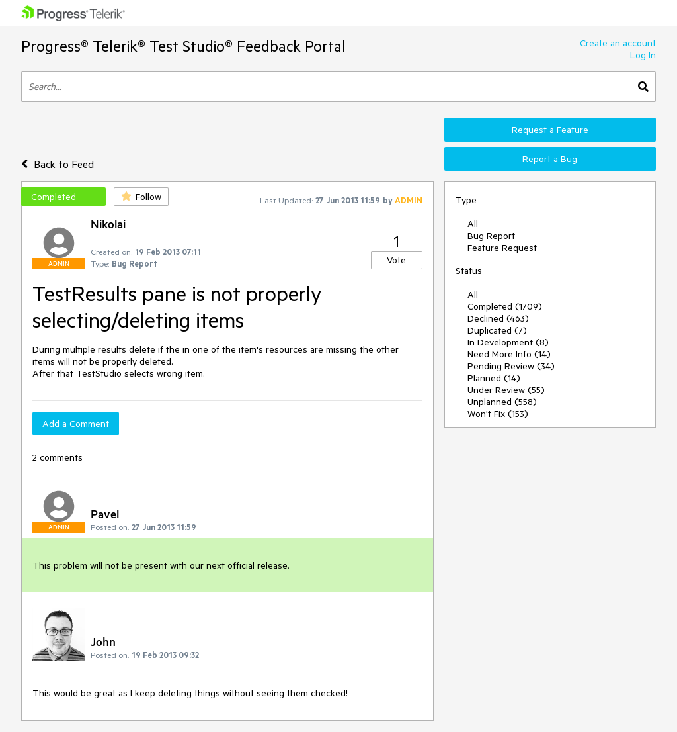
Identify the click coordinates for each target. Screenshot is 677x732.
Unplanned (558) (502, 402)
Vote (396, 260)
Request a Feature (550, 130)
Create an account (618, 43)
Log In (643, 55)
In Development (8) (508, 342)
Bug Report (491, 236)
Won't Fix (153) (497, 414)
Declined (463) (498, 318)
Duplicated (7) (497, 330)
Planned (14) (493, 378)
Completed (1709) (504, 306)
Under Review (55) (506, 390)
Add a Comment (75, 424)
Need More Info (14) (509, 354)
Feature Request (502, 247)
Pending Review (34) (511, 366)
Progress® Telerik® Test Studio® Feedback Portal (183, 46)
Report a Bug (549, 159)
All (472, 224)
